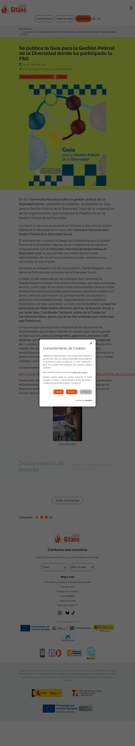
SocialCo (88, 400)
